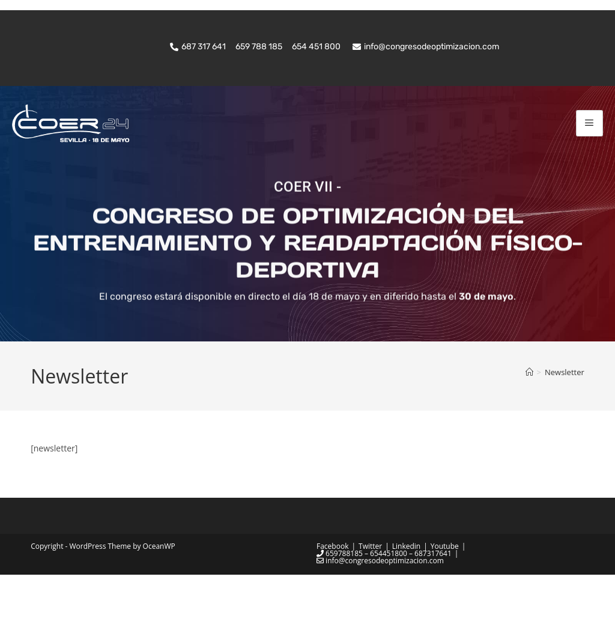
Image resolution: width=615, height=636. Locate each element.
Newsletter (564, 434)
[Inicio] (529, 434)
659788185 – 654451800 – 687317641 (384, 615)
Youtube (445, 607)
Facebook (332, 607)
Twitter (370, 607)
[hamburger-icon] (589, 123)
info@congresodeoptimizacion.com (380, 622)
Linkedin (406, 607)
